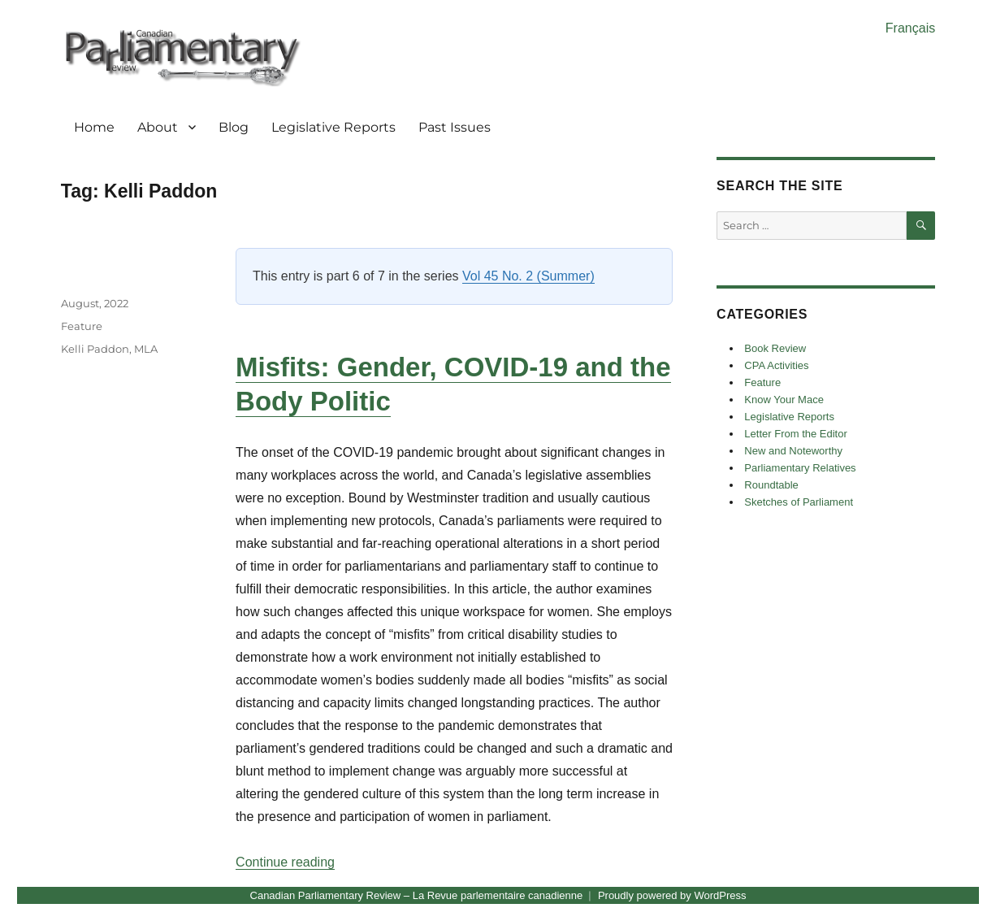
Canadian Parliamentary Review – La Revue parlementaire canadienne (416, 895)
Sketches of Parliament (798, 502)
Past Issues (454, 127)
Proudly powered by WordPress (672, 895)
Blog (234, 127)
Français (910, 28)
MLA (146, 348)
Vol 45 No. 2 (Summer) (528, 276)
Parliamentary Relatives (799, 468)
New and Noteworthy (793, 451)
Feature (81, 325)
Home (94, 127)
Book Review (775, 348)
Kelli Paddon (95, 348)
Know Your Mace (784, 399)
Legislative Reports (333, 127)
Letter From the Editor (795, 434)
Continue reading (285, 862)
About (157, 127)
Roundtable (771, 485)
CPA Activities (776, 365)
